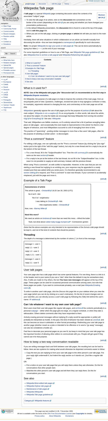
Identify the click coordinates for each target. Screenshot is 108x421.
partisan (86, 111)
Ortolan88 (46, 191)
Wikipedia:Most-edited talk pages (39, 383)
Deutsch (6, 89)
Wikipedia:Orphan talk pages (37, 386)
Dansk (5, 87)
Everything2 (36, 119)
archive (78, 308)
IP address (34, 300)
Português (7, 100)
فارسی (5, 92)
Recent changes (9, 34)
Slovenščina (7, 102)
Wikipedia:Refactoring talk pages (76, 55)
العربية (5, 79)
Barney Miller (39, 209)
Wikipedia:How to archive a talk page (42, 55)
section (43, 155)
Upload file (7, 65)
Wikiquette (42, 46)
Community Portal (9, 29)
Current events (8, 31)
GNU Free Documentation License (59, 413)
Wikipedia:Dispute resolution (36, 95)
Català (5, 84)
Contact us (7, 41)
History (67, 4)
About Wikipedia (55, 416)
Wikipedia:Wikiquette (34, 392)
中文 (4, 110)
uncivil (95, 320)
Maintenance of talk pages (36, 389)
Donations (7, 44)
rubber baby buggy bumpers (57, 222)
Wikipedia (47, 14)
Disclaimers (69, 416)
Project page (30, 4)
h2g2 (26, 119)
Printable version (9, 70)
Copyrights (80, 413)
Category (28, 401)
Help (5, 39)
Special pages (8, 68)
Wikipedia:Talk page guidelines (85, 52)
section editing (29, 173)
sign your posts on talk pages (59, 46)
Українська (7, 107)
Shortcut (101, 15)
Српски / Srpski (8, 105)
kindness (46, 218)
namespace (68, 42)
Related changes (9, 63)
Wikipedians (28, 111)
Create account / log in (97, 1)
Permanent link (8, 73)
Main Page (7, 26)
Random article (8, 36)
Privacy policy (40, 416)
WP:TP (100, 17)
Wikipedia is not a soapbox (45, 113)
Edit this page (56, 4)
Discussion (42, 4)
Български (7, 82)
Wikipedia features (42, 401)
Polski (5, 97)
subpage (34, 311)
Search (3, 48)
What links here (8, 60)
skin (59, 23)
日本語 (5, 95)
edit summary (79, 153)
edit (102, 86)
